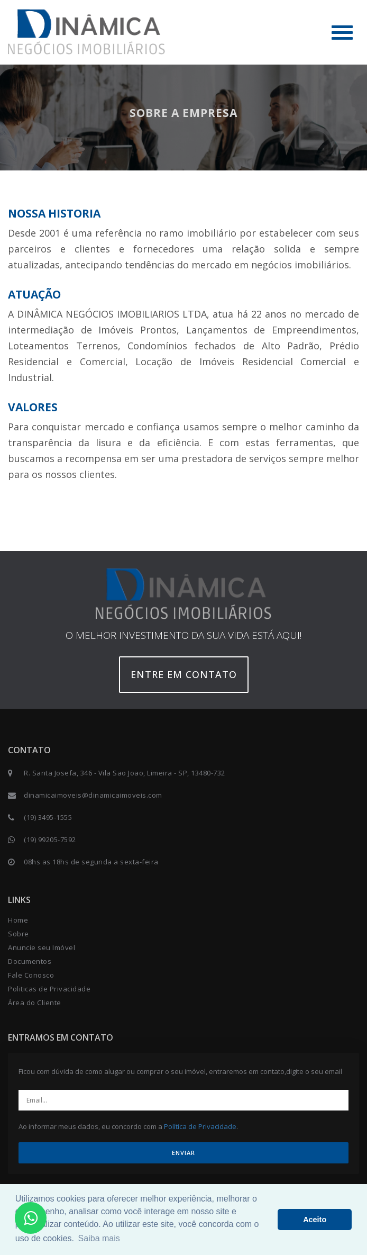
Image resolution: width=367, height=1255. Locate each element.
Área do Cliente (34, 1002)
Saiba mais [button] (99, 1238)
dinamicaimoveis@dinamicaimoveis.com (93, 795)
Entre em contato (184, 674)
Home (18, 920)
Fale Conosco (31, 975)
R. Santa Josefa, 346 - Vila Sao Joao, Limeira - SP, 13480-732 (124, 773)
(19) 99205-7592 (50, 839)
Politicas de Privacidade (49, 989)
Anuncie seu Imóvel (41, 947)
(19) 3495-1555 (48, 817)
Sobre (18, 933)
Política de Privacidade (200, 1126)
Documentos (29, 961)
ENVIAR (183, 1153)
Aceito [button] (314, 1219)
